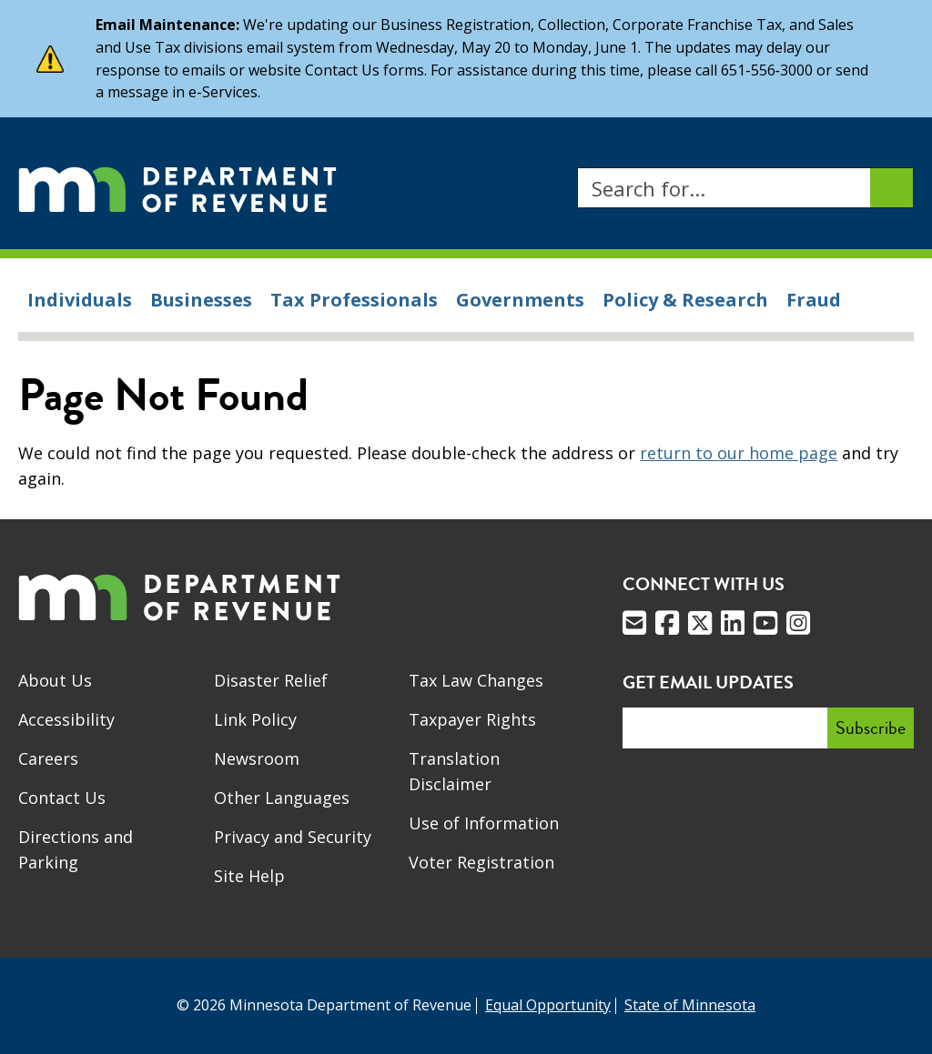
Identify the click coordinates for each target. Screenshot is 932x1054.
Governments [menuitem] (520, 299)
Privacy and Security (292, 837)
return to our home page (738, 453)
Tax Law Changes (476, 680)
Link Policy (255, 719)
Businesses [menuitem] (201, 299)
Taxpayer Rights (472, 719)
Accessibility (66, 719)
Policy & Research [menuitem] (685, 299)
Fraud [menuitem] (813, 299)
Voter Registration (481, 862)
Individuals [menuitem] (79, 299)
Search (576, 167)
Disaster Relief (271, 680)
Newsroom (256, 758)
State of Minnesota (689, 1005)
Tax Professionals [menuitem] (354, 299)
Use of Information (484, 823)
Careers (48, 758)
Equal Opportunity (548, 1005)
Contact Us (62, 797)
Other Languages (282, 797)
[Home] (177, 188)
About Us (55, 680)
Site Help (249, 876)
